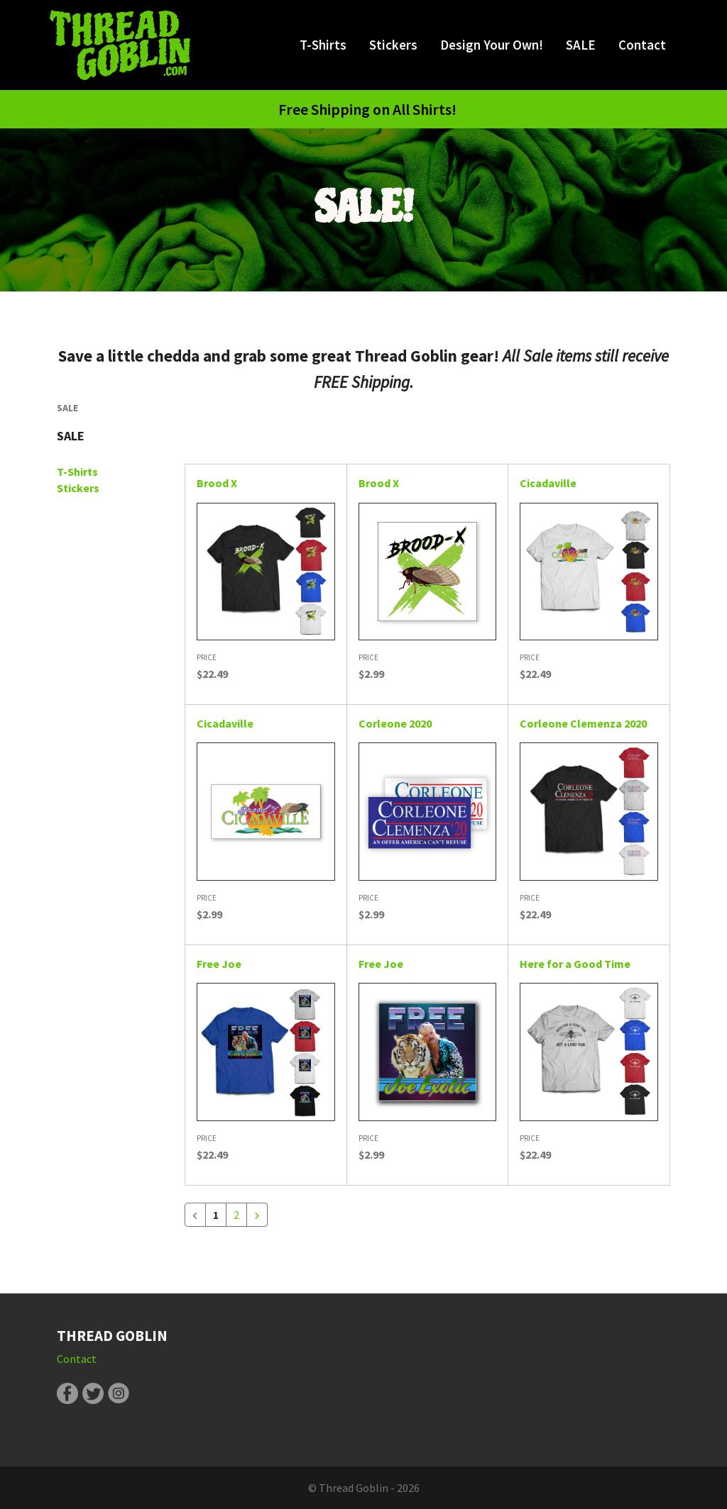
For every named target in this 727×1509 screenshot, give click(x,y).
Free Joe (219, 964)
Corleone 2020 (395, 723)
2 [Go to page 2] (236, 1215)
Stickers (393, 44)
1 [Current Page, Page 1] (216, 1215)
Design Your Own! (491, 44)
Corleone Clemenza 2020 (583, 723)
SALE (581, 44)
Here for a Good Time (575, 964)
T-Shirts (323, 44)
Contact (642, 44)
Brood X (217, 483)
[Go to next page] (257, 1214)
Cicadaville (548, 483)
